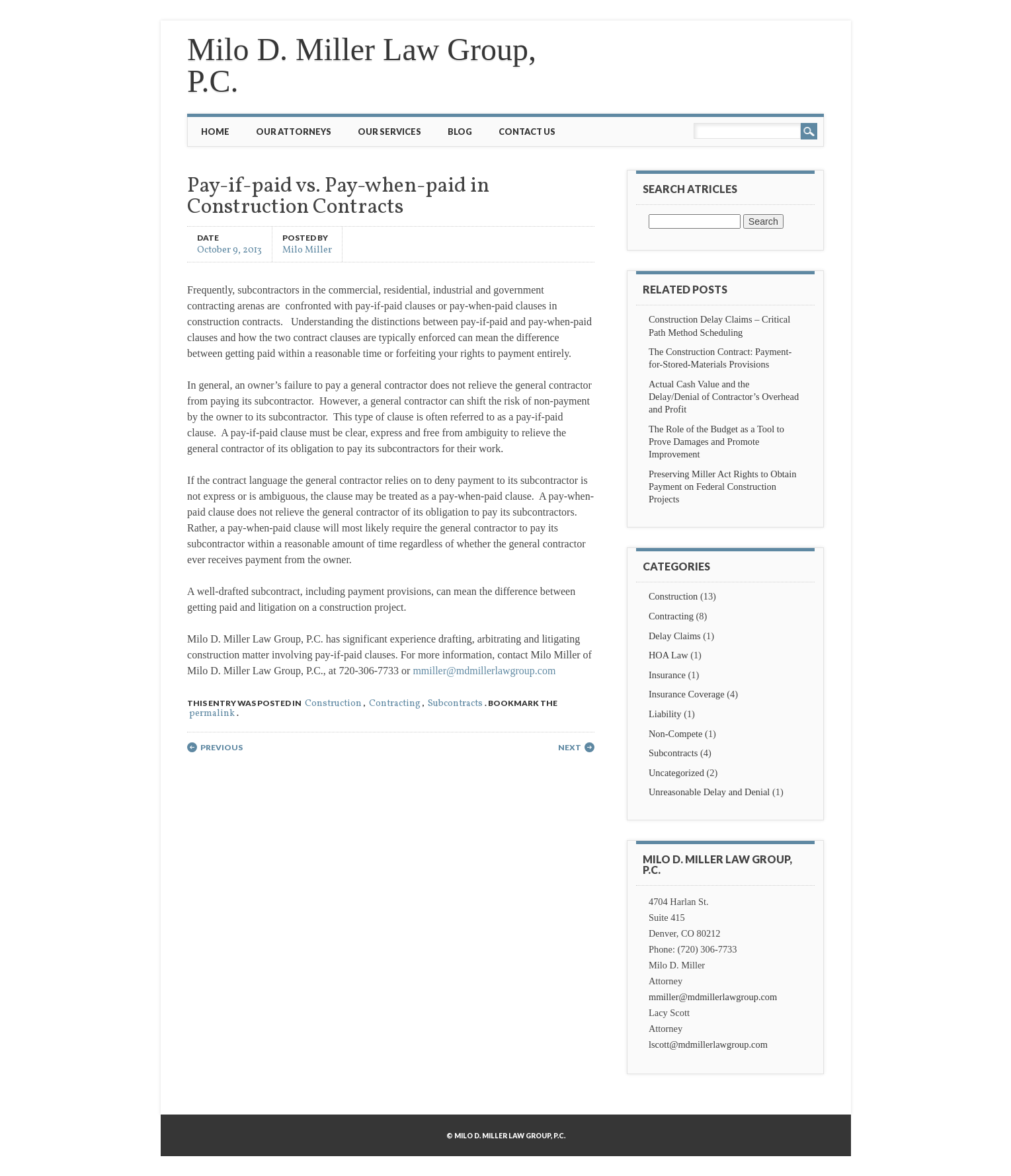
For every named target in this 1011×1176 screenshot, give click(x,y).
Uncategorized (676, 772)
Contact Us (527, 131)
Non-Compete (676, 733)
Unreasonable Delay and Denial (709, 792)
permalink (212, 713)
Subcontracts (455, 703)
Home (215, 131)
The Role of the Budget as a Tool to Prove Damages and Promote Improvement (716, 441)
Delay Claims (675, 636)
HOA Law (668, 655)
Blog (460, 131)
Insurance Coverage (687, 694)
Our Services (389, 131)
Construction (333, 703)
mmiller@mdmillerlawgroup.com (484, 670)
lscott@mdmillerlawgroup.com (708, 1044)
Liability (665, 714)
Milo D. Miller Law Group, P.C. (361, 65)
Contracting (395, 703)
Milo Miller (307, 249)
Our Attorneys (293, 131)
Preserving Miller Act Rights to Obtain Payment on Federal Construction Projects (722, 486)
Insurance (667, 675)
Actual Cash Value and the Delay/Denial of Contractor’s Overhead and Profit (724, 396)
